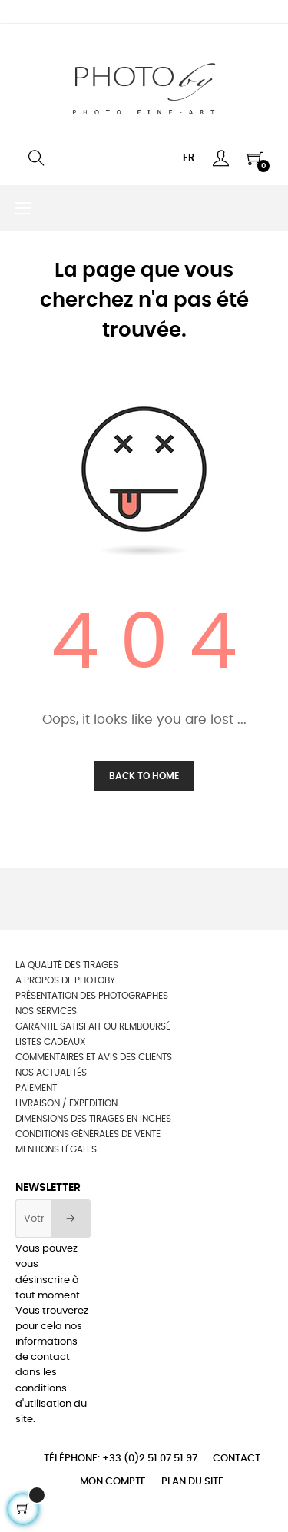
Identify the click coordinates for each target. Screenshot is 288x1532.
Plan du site (192, 1482)
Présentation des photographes (91, 995)
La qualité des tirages (66, 965)
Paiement (36, 1088)
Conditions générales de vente (88, 1134)
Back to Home (144, 776)
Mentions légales (56, 1149)
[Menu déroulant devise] (189, 158)
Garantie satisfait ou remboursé (92, 1026)
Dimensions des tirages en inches (93, 1118)
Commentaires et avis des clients (93, 1057)
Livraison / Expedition (66, 1103)
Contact (236, 1459)
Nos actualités (51, 1072)
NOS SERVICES (46, 1011)
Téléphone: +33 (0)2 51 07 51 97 (120, 1459)
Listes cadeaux (50, 1041)
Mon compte (113, 1482)
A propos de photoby (65, 980)
